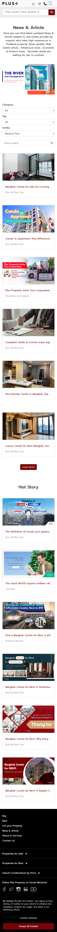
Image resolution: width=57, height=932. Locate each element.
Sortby (6, 128)
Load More (28, 467)
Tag (4, 116)
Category (7, 105)
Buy (4, 816)
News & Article (10, 830)
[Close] (52, 901)
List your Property (12, 825)
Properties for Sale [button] (13, 853)
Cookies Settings (28, 917)
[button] (6, 79)
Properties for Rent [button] (13, 863)
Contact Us (8, 840)
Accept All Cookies (28, 926)
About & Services (12, 835)
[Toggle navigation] (51, 3)
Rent (4, 821)
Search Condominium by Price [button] (19, 873)
